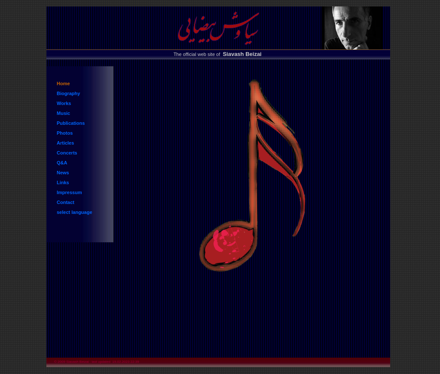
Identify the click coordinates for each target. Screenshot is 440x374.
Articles (65, 142)
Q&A (62, 162)
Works (64, 103)
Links (63, 182)
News (63, 172)
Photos (65, 133)
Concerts (67, 152)
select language (74, 212)
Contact (65, 202)
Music (63, 113)
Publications (71, 123)
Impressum (69, 192)
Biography (68, 93)
